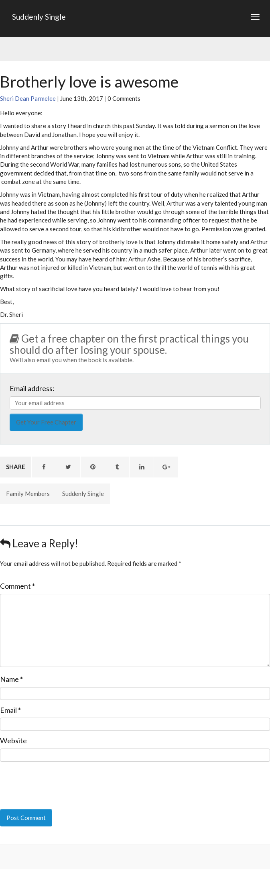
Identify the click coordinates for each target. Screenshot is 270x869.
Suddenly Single (39, 16)
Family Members (28, 493)
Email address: (32, 388)
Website (13, 740)
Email (10, 710)
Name (11, 679)
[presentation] (55, 780)
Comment (17, 585)
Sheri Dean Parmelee (28, 98)
